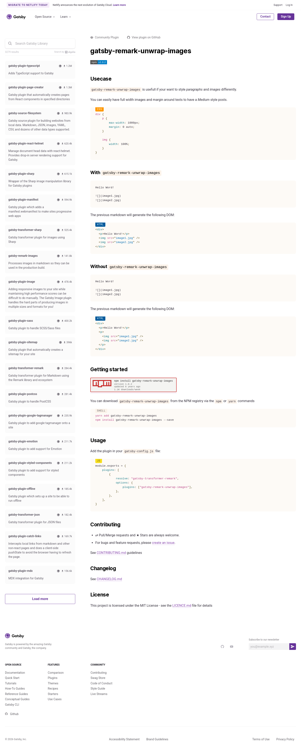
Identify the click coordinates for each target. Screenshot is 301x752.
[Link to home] (16, 16)
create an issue (163, 543)
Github (12, 714)
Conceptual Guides (17, 699)
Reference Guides (16, 694)
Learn (65, 17)
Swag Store (98, 678)
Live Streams (99, 694)
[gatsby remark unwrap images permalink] (88, 51)
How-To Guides (15, 688)
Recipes (53, 688)
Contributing (99, 672)
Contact (265, 16)
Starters (53, 694)
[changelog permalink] (88, 568)
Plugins (52, 678)
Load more (40, 599)
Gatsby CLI (12, 704)
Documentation (15, 672)
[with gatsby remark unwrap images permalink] (88, 172)
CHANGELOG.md (109, 579)
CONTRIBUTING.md (111, 553)
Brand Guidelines (157, 739)
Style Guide (98, 688)
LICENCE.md (181, 606)
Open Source (45, 17)
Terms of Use (261, 739)
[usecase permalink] (88, 79)
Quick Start (12, 678)
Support (278, 5)
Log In (289, 5)
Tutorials (10, 683)
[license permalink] (88, 595)
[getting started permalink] (88, 369)
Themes (53, 683)
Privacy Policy (285, 739)
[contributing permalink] (88, 525)
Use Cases (55, 699)
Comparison (56, 672)
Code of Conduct (101, 683)
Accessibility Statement (124, 739)
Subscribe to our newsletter (264, 639)
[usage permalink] (88, 440)
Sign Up (286, 16)
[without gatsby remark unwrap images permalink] (88, 266)
